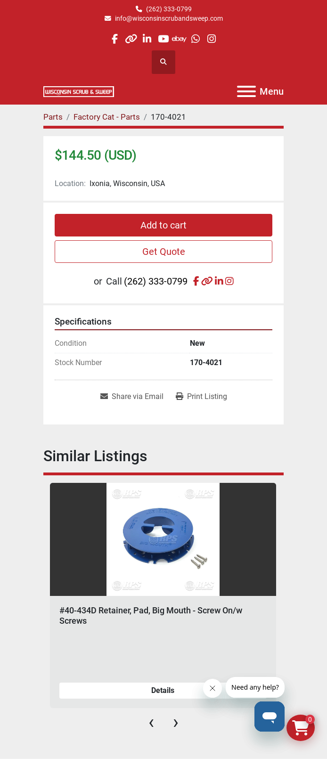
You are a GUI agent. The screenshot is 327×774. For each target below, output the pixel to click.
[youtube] (163, 39)
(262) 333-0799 (169, 9)
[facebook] (115, 39)
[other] (131, 39)
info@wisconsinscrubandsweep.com (169, 18)
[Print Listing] (201, 397)
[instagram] (212, 39)
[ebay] (179, 39)
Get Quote (163, 251)
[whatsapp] (195, 39)
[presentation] (151, 722)
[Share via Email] (132, 397)
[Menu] (246, 91)
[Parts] (53, 117)
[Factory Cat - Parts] (107, 117)
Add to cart (163, 225)
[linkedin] (147, 39)
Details (162, 690)
